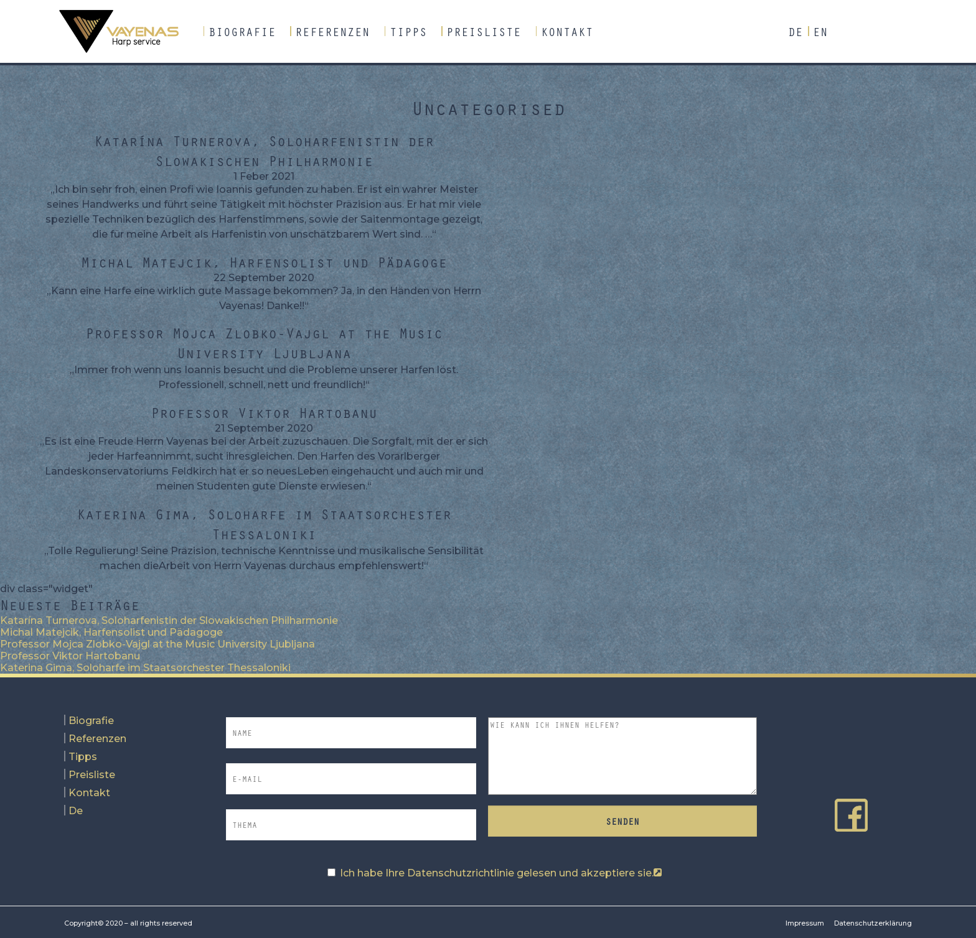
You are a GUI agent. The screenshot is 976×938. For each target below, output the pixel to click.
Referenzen (332, 32)
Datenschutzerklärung (873, 923)
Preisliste (483, 32)
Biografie (242, 32)
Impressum (805, 923)
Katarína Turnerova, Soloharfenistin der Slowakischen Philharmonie (264, 150)
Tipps (408, 32)
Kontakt (567, 32)
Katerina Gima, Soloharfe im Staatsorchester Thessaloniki (264, 524)
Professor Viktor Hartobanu (264, 412)
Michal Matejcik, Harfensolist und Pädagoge (264, 262)
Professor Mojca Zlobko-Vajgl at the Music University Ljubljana (264, 343)
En (820, 32)
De (795, 32)
